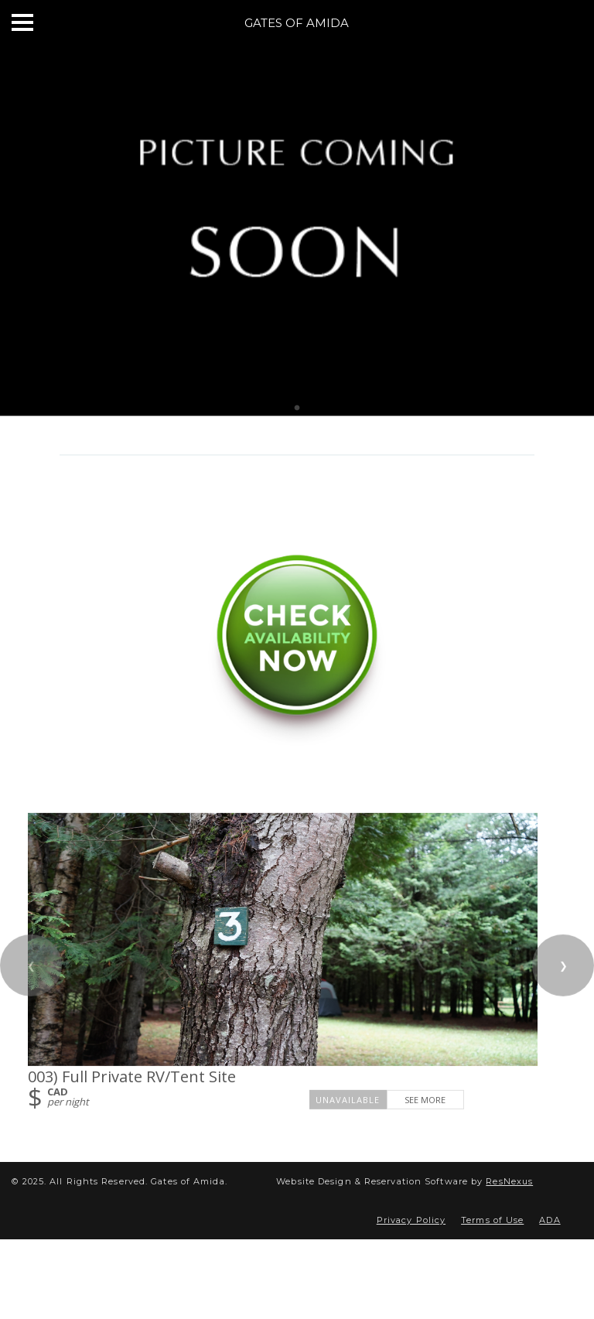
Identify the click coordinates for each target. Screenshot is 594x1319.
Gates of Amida (296, 22)
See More (425, 1099)
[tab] (297, 408)
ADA (549, 1220)
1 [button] (297, 408)
